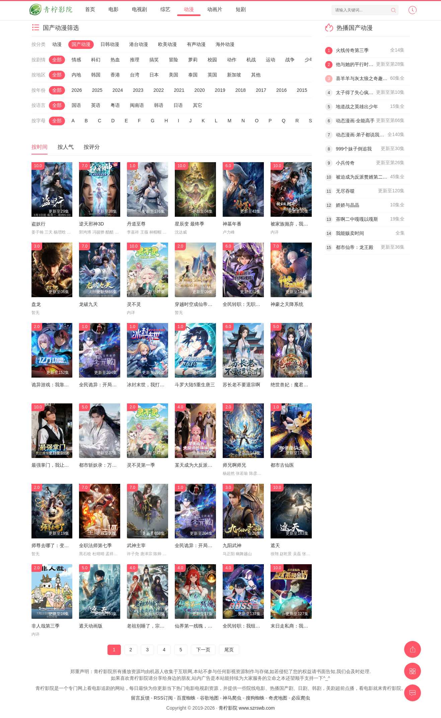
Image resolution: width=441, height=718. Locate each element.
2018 (240, 90)
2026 (77, 90)
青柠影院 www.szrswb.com (247, 708)
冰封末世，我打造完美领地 (155, 384)
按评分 (92, 147)
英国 (212, 74)
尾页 (229, 649)
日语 (178, 105)
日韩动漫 (109, 44)
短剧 (241, 9)
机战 (251, 59)
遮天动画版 (90, 626)
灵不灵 (134, 304)
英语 (95, 105)
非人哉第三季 (45, 626)
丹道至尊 (136, 223)
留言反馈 (140, 698)
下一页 (203, 649)
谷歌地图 (209, 698)
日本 (154, 74)
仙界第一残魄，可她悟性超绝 (205, 626)
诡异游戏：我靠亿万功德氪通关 (64, 384)
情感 (76, 59)
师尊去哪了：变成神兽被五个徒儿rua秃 (72, 545)
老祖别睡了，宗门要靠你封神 (157, 626)
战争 (290, 59)
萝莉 (193, 59)
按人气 (66, 147)
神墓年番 (232, 223)
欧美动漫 (167, 44)
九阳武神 (232, 545)
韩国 (95, 74)
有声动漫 (196, 44)
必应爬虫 (300, 698)
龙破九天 (88, 304)
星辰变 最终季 (189, 223)
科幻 (95, 59)
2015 (302, 90)
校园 (212, 59)
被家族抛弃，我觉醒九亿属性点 (303, 223)
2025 (97, 90)
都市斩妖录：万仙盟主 (102, 465)
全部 (57, 59)
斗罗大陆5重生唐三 (195, 384)
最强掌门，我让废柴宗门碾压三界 (66, 465)
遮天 (275, 545)
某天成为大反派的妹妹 (198, 465)
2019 (220, 90)
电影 (113, 9)
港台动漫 (138, 44)
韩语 (158, 105)
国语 (76, 105)
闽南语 (137, 105)
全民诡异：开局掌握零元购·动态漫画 (213, 545)
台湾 (134, 74)
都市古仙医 (282, 465)
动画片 (214, 9)
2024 (118, 90)
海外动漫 (225, 44)
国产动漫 (81, 44)
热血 (115, 59)
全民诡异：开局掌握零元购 (107, 384)
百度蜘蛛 (186, 698)
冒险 (173, 59)
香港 (115, 74)
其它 (197, 105)
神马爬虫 (232, 698)
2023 (138, 90)
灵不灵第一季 (141, 465)
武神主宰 (136, 545)
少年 (309, 59)
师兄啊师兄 (234, 465)
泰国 (193, 74)
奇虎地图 (278, 698)
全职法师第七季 (95, 545)
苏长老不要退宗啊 (241, 384)
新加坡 (234, 74)
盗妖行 (38, 223)
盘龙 (36, 304)
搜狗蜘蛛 (255, 698)
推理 (134, 59)
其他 (256, 74)
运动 (270, 59)
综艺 (165, 9)
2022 (158, 90)
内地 (76, 74)
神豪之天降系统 (287, 304)
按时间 (39, 147)
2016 (281, 90)
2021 (179, 90)
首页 (90, 9)
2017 (261, 90)
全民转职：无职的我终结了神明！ (258, 304)
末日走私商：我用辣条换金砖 (301, 626)
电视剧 (139, 9)
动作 (231, 59)
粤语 (115, 105)
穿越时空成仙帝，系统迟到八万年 (210, 304)
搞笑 (154, 59)
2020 (199, 90)
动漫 (189, 9)
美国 (173, 74)
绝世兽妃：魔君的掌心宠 (296, 384)
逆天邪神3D (91, 223)
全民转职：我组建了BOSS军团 (255, 626)
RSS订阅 (163, 698)
